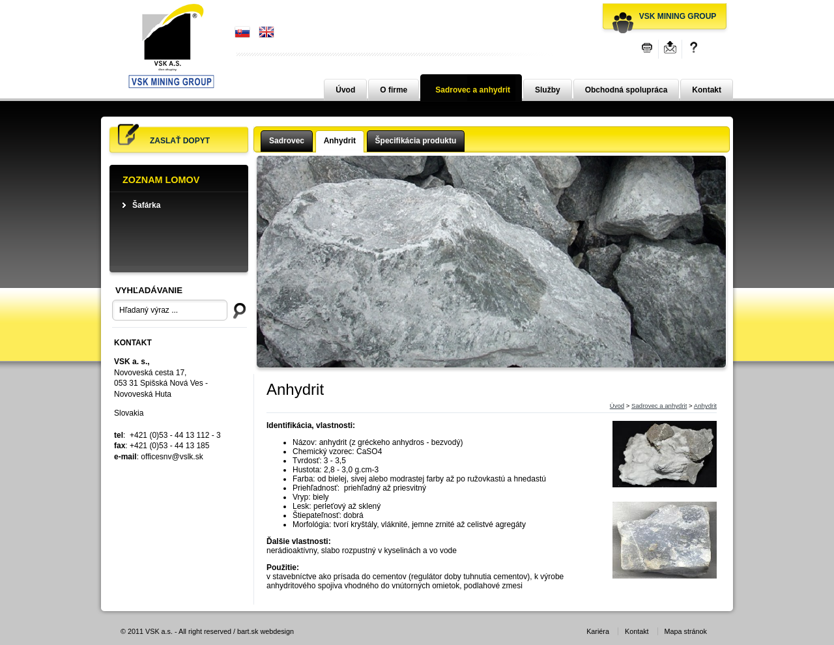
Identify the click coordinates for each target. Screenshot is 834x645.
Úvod (345, 89)
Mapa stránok (686, 631)
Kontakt (706, 89)
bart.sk (247, 631)
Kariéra (597, 631)
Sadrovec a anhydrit (472, 89)
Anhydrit (340, 140)
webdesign (277, 631)
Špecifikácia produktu (416, 140)
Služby (547, 89)
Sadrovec (286, 140)
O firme (393, 89)
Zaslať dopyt (180, 140)
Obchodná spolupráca (626, 89)
